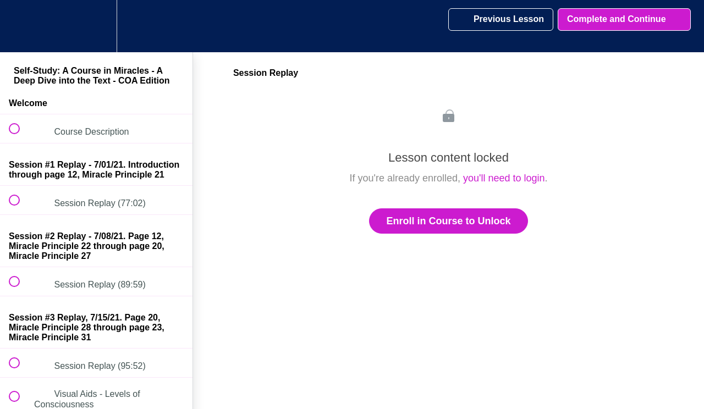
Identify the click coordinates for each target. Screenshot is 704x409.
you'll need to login (504, 178)
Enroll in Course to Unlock (448, 220)
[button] (20, 26)
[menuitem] (96, 26)
